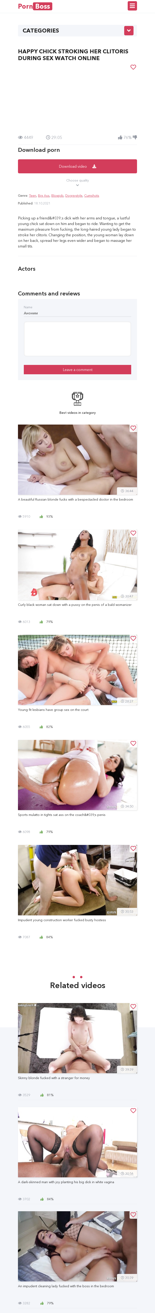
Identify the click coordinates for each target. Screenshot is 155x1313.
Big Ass (43, 195)
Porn (35, 6)
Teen (32, 195)
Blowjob (57, 195)
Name (28, 307)
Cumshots (91, 195)
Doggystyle (73, 195)
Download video (77, 166)
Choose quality (77, 183)
